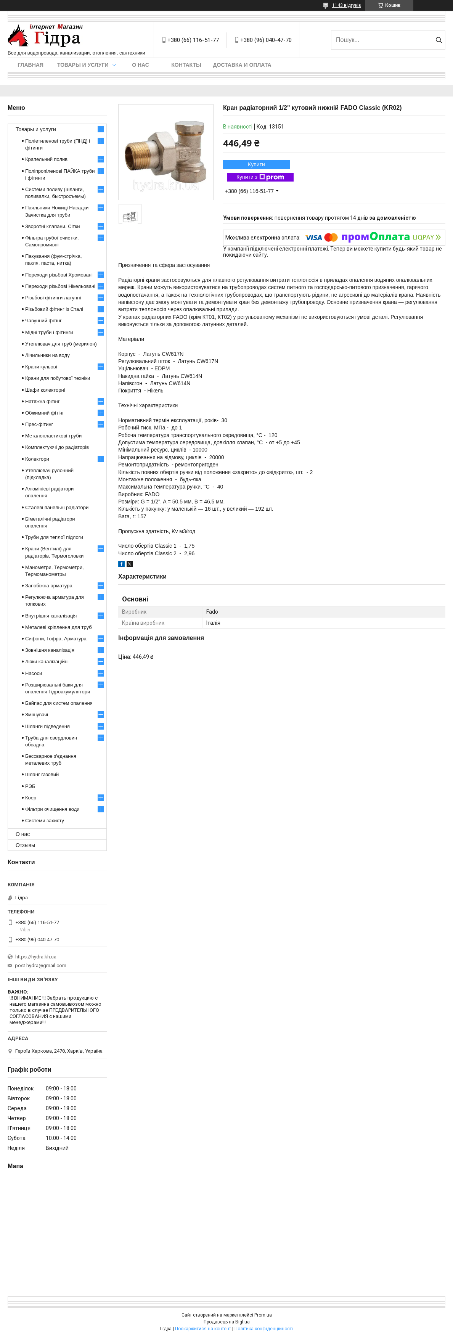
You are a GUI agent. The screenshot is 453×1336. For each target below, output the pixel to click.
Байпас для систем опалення (59, 703)
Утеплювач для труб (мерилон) (61, 344)
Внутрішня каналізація (51, 616)
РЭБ (30, 786)
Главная (30, 65)
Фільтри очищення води (52, 809)
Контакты (186, 65)
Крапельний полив (46, 159)
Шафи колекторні (45, 390)
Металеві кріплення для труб (58, 627)
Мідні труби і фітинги (49, 332)
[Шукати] (438, 40)
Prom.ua (263, 1315)
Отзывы (25, 845)
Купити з (260, 177)
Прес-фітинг (39, 424)
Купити (256, 164)
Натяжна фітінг (42, 401)
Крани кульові (41, 367)
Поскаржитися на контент (203, 1328)
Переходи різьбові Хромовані (59, 275)
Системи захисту (44, 820)
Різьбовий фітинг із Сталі (54, 309)
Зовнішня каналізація (49, 650)
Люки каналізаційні (47, 661)
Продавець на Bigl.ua (227, 1322)
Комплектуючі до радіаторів (57, 447)
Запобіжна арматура (48, 585)
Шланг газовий (42, 774)
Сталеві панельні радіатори (56, 507)
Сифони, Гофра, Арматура (56, 638)
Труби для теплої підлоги (54, 537)
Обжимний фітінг (44, 413)
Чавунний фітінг (43, 320)
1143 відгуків (346, 5)
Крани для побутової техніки (57, 378)
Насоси (33, 673)
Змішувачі (36, 714)
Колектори (37, 459)
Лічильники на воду (47, 355)
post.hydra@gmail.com (40, 965)
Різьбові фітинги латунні (53, 298)
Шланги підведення (47, 726)
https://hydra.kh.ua (35, 957)
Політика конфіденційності (264, 1328)
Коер (30, 798)
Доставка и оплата (242, 65)
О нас (140, 65)
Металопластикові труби (53, 436)
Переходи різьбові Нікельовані (60, 286)
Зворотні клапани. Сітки (52, 226)
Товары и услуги (83, 65)
